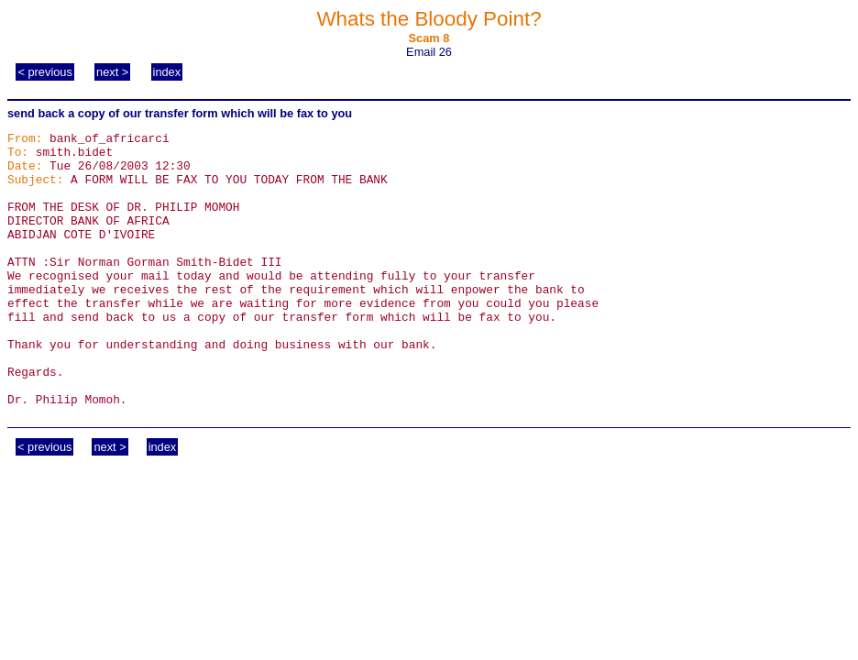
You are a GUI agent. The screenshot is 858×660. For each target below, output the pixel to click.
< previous (44, 72)
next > (112, 72)
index (167, 72)
